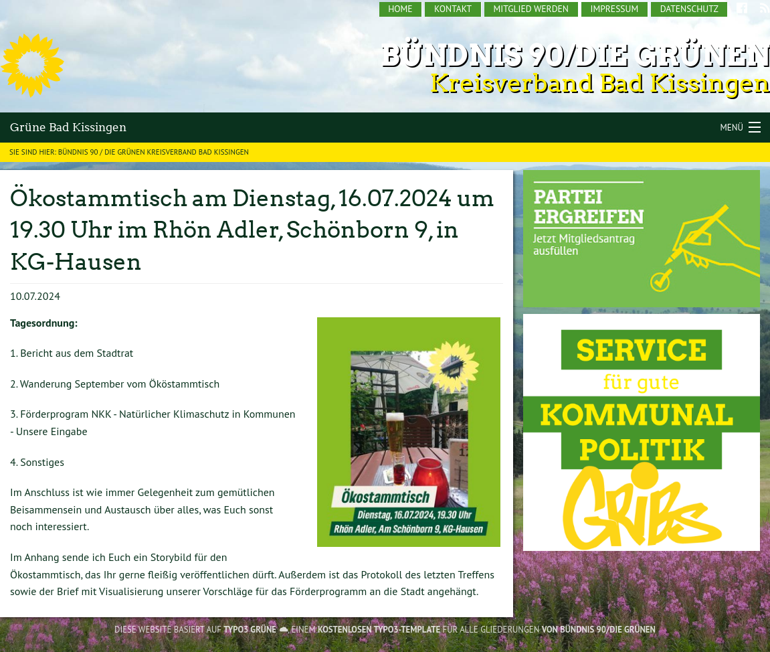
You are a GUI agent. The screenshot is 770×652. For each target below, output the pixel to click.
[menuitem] (401, 9)
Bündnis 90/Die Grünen (575, 55)
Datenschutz (689, 9)
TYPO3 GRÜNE (249, 629)
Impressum (614, 9)
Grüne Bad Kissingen (68, 127)
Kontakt (453, 9)
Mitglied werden (531, 9)
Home (400, 9)
